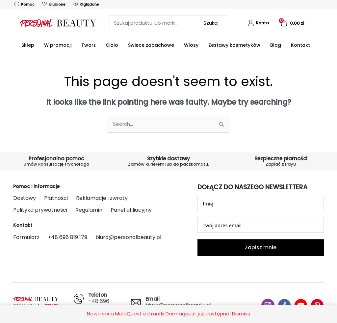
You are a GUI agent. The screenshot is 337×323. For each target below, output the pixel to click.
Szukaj (211, 22)
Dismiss (241, 313)
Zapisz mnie (260, 247)
